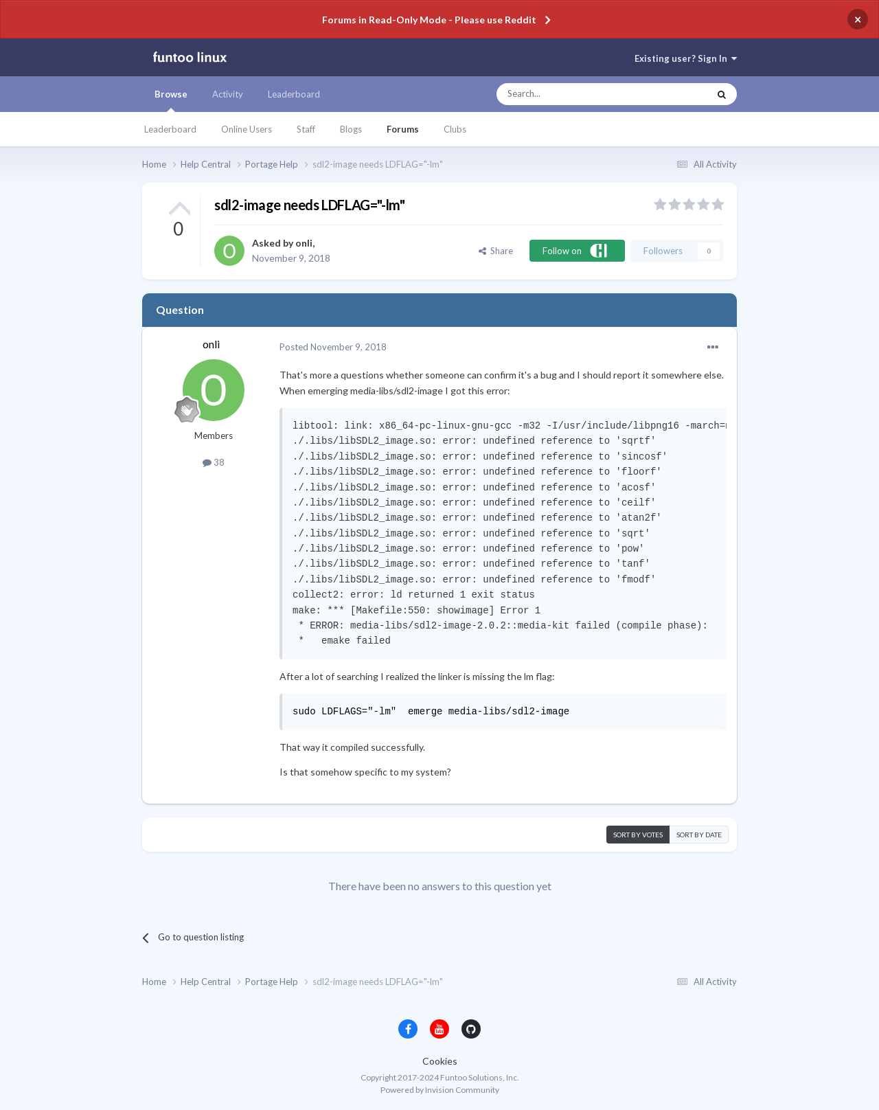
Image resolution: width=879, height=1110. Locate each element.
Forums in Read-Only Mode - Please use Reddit (429, 19)
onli (303, 243)
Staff (306, 129)
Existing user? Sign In (686, 58)
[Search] (575, 94)
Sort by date (699, 834)
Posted (333, 346)
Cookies (439, 1061)
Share (496, 250)
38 (214, 462)
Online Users (246, 129)
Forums (403, 129)
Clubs (455, 129)
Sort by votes (638, 834)
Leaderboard (170, 129)
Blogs (351, 129)
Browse (171, 100)
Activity (227, 94)
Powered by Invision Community (439, 1090)
